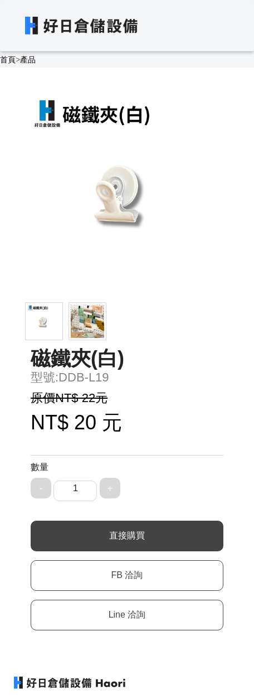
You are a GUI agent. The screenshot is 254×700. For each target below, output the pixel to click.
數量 (39, 467)
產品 (28, 59)
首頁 (8, 59)
